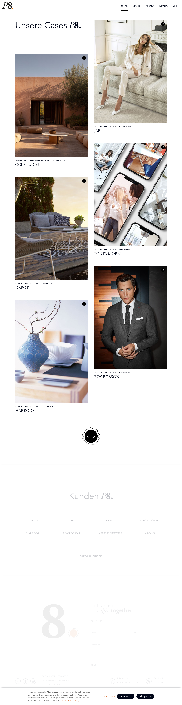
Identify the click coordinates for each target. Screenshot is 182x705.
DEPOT (110, 520)
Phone (133, 632)
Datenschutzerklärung (69, 700)
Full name (96, 621)
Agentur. (150, 5)
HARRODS (32, 533)
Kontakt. (163, 5)
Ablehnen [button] (125, 696)
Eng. (175, 5)
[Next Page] (91, 436)
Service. (137, 5)
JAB (71, 520)
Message (95, 644)
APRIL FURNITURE (110, 533)
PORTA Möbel (149, 520)
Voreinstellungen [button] (107, 696)
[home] (7, 5)
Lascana (149, 533)
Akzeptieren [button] (145, 696)
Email (94, 632)
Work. (124, 5)
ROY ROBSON (71, 533)
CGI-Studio (32, 520)
